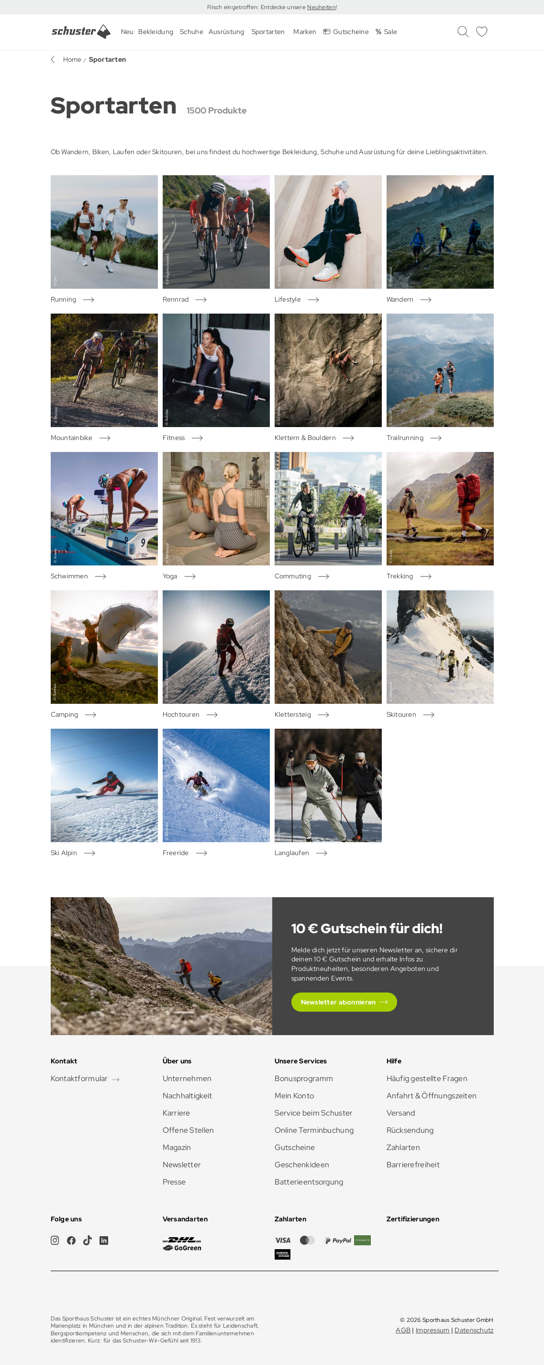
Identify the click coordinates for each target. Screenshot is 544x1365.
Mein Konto (294, 1096)
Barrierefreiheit (413, 1165)
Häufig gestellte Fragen (427, 1078)
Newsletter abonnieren (338, 1002)
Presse (174, 1182)
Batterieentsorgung (309, 1182)
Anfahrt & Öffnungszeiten (432, 1096)
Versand (401, 1113)
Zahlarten (404, 1147)
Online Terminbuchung (314, 1130)
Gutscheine (295, 1147)
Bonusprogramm (304, 1078)
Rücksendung (410, 1130)
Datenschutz (474, 1330)
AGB (403, 1330)
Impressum (433, 1330)
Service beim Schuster (314, 1113)
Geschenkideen (302, 1165)
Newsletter (182, 1165)
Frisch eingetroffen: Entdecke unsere (257, 7)
